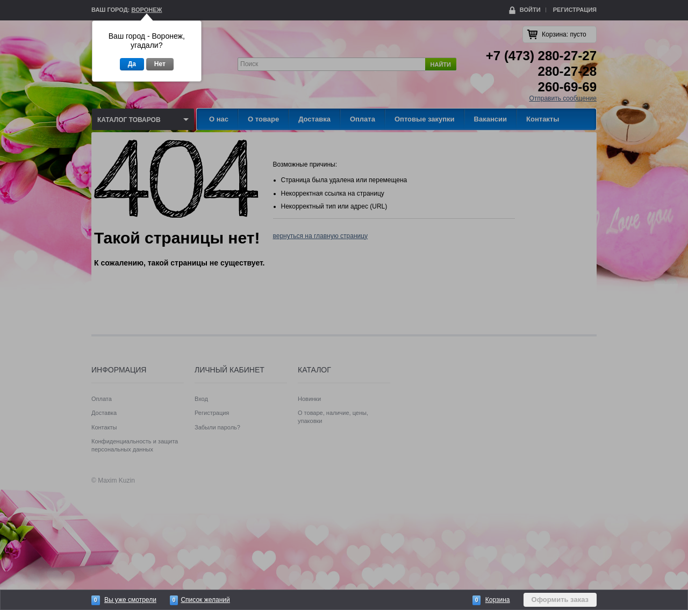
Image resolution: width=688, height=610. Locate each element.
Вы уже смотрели (130, 600)
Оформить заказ (560, 599)
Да (132, 64)
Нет (160, 64)
